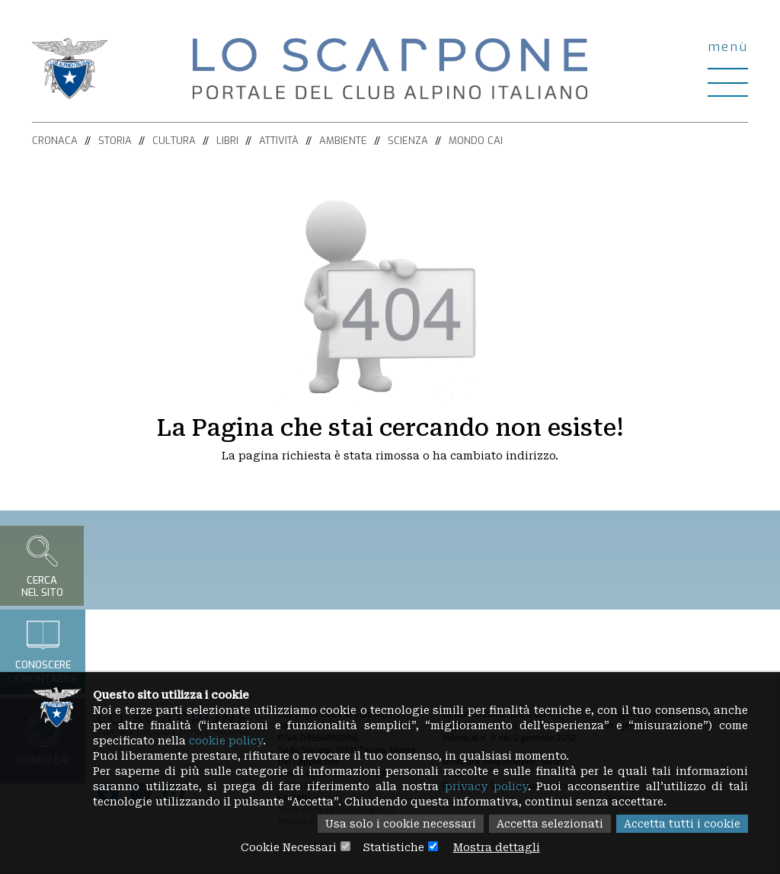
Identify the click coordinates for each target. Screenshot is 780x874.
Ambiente (343, 140)
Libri (227, 140)
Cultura (174, 140)
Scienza (408, 140)
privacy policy (486, 786)
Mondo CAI (476, 140)
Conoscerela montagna (43, 651)
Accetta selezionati (550, 824)
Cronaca (55, 140)
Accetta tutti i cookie (682, 824)
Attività (279, 140)
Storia (115, 140)
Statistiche (393, 847)
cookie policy (226, 741)
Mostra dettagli (496, 847)
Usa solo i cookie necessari (400, 824)
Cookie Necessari (289, 847)
